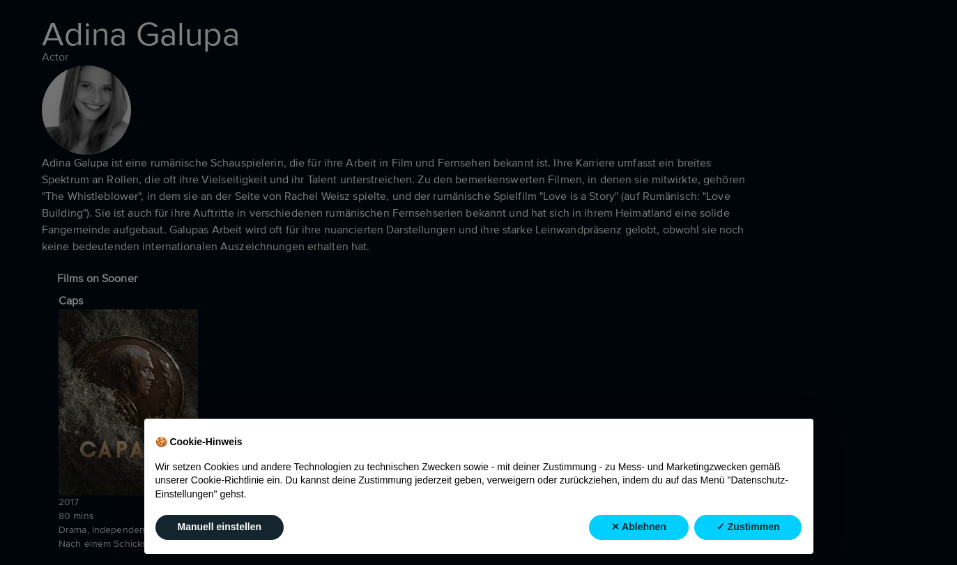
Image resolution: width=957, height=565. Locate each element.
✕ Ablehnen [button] (638, 526)
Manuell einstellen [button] (220, 526)
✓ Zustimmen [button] (748, 526)
